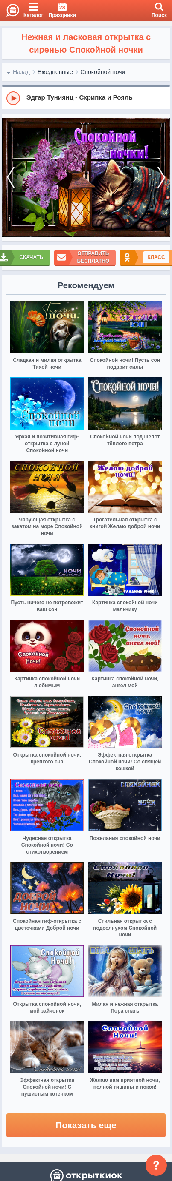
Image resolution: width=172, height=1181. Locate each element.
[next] (161, 177)
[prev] (10, 177)
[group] (86, 97)
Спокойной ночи (102, 71)
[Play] (13, 98)
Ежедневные (55, 71)
